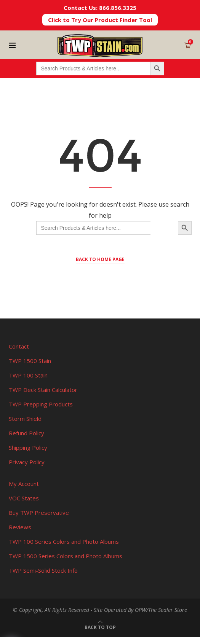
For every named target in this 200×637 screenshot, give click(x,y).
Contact (19, 346)
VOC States (24, 498)
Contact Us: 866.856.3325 (100, 7)
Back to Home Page (100, 259)
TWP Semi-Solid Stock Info (43, 570)
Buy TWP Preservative (39, 512)
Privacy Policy (27, 462)
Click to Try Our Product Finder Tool (100, 20)
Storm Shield (25, 418)
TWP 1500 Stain (30, 361)
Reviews (20, 527)
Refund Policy (26, 433)
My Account (24, 483)
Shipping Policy (28, 447)
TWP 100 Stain (28, 375)
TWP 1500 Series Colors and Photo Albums (65, 556)
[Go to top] (100, 627)
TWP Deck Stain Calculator (43, 389)
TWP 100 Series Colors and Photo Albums (64, 541)
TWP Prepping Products (41, 404)
